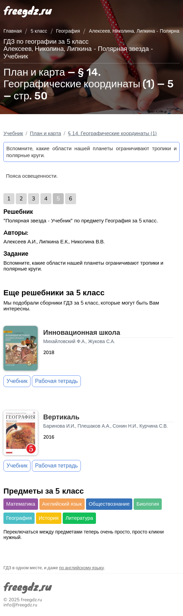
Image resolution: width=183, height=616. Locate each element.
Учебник (13, 133)
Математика (20, 503)
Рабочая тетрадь (56, 381)
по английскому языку (81, 568)
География (68, 31)
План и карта (45, 133)
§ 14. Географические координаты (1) (112, 133)
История (49, 518)
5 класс (38, 31)
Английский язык (62, 503)
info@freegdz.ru (20, 605)
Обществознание (109, 503)
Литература (79, 518)
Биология (147, 503)
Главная (12, 31)
